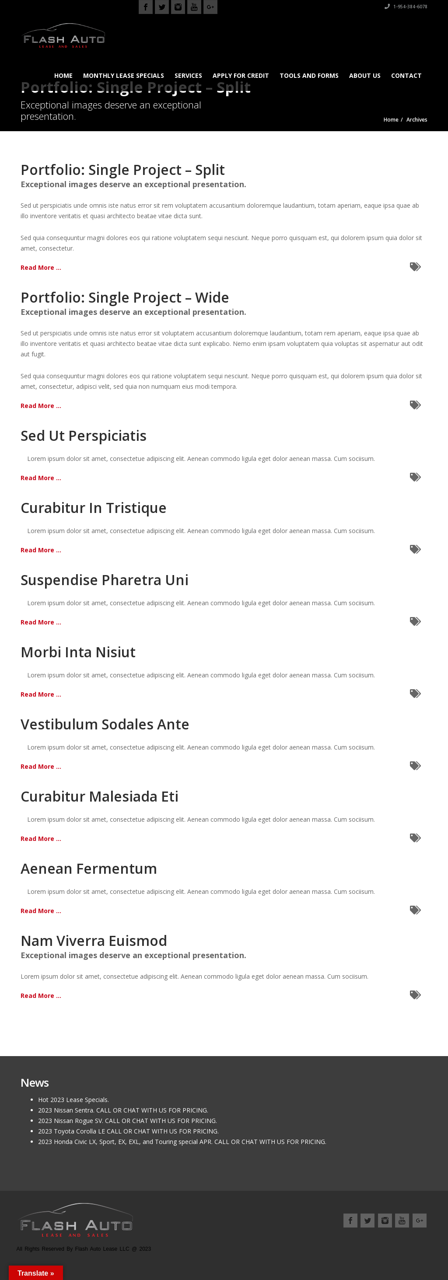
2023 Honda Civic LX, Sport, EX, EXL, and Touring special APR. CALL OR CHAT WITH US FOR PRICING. (182, 1141)
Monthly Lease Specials (123, 75)
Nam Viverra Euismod (94, 940)
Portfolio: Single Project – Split (123, 169)
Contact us (410, 1241)
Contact (406, 75)
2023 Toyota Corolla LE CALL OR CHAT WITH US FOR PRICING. (128, 1131)
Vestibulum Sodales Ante (105, 724)
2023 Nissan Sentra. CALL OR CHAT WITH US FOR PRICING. (123, 1110)
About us (365, 75)
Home (63, 75)
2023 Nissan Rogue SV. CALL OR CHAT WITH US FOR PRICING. (127, 1120)
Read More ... (41, 267)
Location (372, 1241)
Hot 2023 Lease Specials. (73, 1099)
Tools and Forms (309, 75)
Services (188, 75)
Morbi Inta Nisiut (78, 651)
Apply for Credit (241, 75)
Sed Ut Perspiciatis (84, 435)
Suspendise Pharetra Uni (105, 579)
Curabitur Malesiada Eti (99, 796)
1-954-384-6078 (406, 6)
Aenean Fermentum (89, 868)
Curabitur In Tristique (94, 507)
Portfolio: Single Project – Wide (125, 297)
